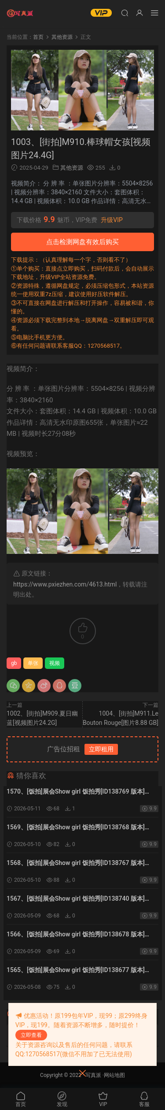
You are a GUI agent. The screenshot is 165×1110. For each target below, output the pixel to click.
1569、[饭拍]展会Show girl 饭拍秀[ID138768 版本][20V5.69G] (76, 828)
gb (14, 663)
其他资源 (71, 167)
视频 (54, 663)
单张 (33, 663)
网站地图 (114, 1075)
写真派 (93, 1075)
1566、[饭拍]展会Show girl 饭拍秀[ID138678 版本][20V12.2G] (76, 935)
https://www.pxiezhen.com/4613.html (65, 584)
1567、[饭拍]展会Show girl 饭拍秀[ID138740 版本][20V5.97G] (76, 899)
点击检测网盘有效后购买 (82, 242)
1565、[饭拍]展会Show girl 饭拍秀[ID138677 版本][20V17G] (76, 970)
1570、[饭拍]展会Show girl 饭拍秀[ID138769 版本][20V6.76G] (76, 792)
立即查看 (31, 1035)
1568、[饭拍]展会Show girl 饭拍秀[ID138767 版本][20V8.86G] (76, 863)
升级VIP (112, 220)
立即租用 (101, 749)
